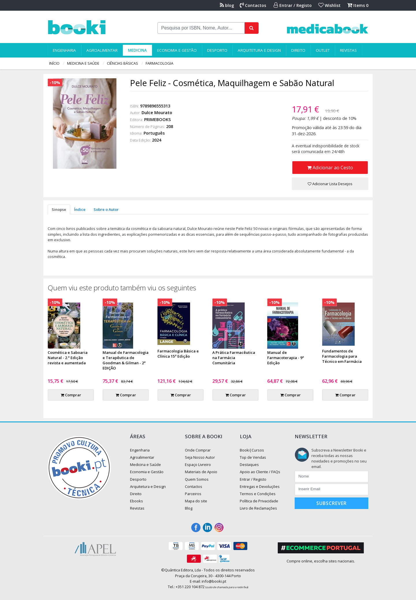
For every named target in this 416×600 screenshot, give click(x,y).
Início (54, 63)
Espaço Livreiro (198, 464)
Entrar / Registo (293, 5)
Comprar (71, 394)
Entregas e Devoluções (260, 486)
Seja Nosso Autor (200, 457)
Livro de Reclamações (258, 508)
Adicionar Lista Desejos (330, 183)
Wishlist (329, 5)
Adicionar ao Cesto (330, 167)
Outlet (323, 50)
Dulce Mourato (157, 112)
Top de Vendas (253, 457)
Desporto (217, 50)
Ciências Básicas (122, 63)
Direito (298, 50)
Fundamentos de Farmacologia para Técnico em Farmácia (342, 356)
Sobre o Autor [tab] (106, 209)
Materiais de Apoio (201, 471)
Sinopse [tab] (59, 209)
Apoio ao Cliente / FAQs (260, 471)
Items (357, 5)
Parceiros (193, 493)
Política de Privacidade (259, 501)
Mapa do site (196, 501)
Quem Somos (197, 479)
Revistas (348, 50)
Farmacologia (159, 63)
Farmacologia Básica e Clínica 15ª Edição (178, 353)
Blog (188, 508)
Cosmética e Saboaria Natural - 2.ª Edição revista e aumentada (68, 357)
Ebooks (136, 501)
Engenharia (64, 50)
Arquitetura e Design (259, 50)
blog (227, 5)
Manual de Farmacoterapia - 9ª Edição (285, 357)
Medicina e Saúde (83, 63)
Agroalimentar (102, 50)
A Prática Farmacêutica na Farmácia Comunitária (233, 357)
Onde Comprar (198, 450)
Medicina (137, 50)
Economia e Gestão (177, 50)
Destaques (249, 464)
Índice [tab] (80, 209)
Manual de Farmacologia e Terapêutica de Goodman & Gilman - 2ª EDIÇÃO (125, 360)
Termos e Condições (258, 493)
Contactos (253, 5)
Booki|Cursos (252, 450)
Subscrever (331, 503)
